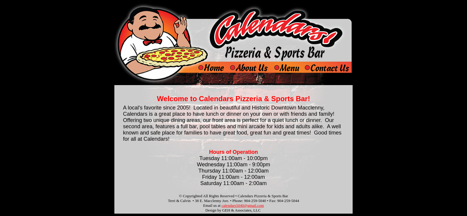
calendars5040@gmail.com (243, 205)
